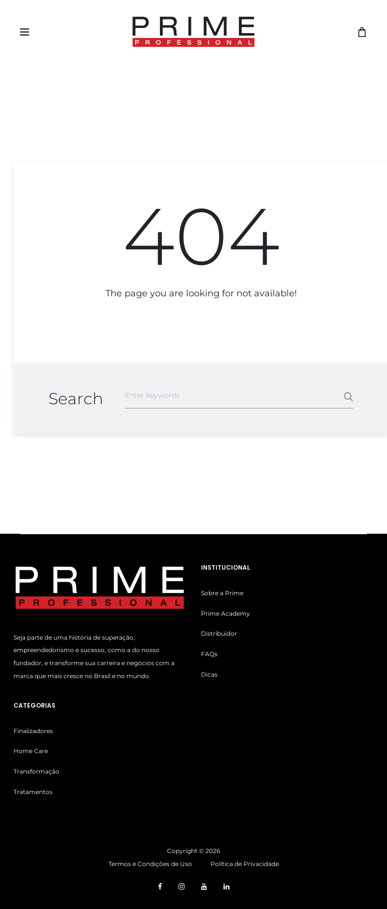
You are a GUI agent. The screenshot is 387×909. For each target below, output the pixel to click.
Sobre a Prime (222, 593)
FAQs (209, 654)
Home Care (31, 751)
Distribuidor (219, 633)
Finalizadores (33, 731)
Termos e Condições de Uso (150, 864)
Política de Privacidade (244, 864)
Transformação (37, 771)
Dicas (209, 674)
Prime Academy (225, 613)
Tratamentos (33, 792)
